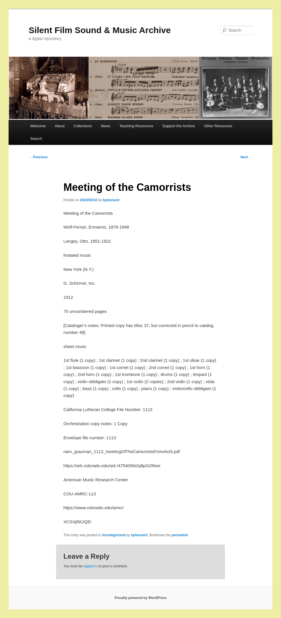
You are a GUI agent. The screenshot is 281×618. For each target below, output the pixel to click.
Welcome (38, 126)
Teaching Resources (136, 126)
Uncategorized (113, 535)
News (105, 126)
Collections (83, 126)
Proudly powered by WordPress (140, 598)
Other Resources (218, 126)
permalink (180, 535)
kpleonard (111, 200)
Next (246, 157)
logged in (90, 566)
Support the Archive (178, 126)
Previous (38, 157)
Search (36, 138)
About (59, 126)
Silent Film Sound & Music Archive (100, 30)
